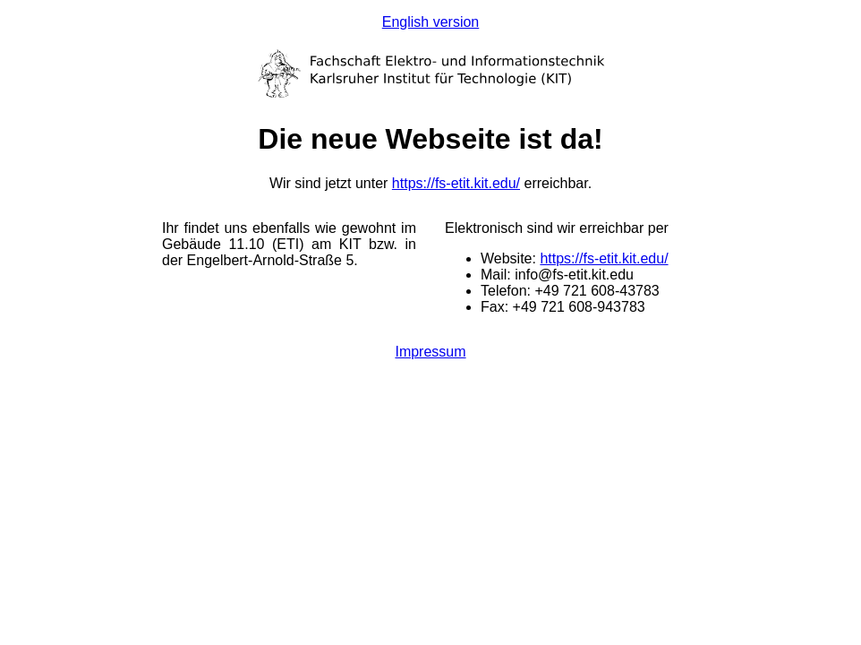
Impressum (430, 351)
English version (431, 22)
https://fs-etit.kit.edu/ (456, 183)
